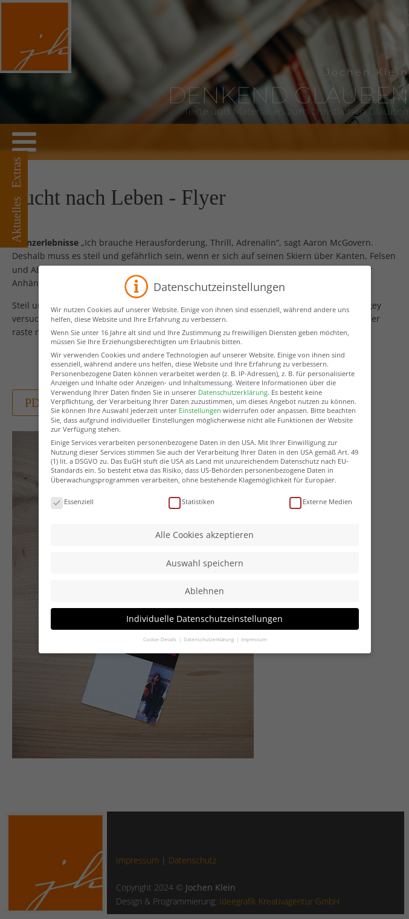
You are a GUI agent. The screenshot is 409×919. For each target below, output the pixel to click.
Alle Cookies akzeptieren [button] (204, 550)
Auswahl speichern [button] (204, 578)
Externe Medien (320, 516)
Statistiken (191, 516)
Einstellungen (200, 426)
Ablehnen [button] (204, 606)
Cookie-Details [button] (160, 655)
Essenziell (72, 516)
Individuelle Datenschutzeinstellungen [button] (204, 634)
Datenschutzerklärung (233, 407)
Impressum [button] (253, 655)
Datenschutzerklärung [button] (209, 655)
